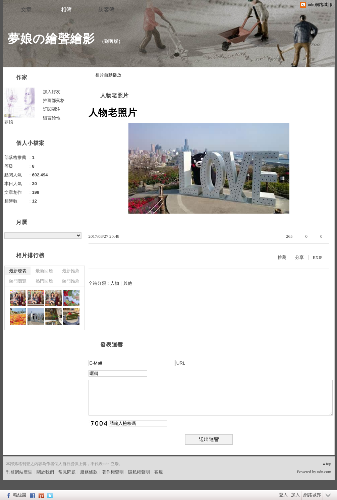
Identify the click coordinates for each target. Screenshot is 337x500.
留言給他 (51, 117)
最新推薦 (70, 270)
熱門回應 (44, 280)
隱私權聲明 (139, 472)
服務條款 (89, 472)
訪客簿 (107, 9)
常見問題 (67, 472)
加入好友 (51, 91)
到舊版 (111, 41)
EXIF (318, 257)
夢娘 (8, 121)
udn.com (324, 471)
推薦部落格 (54, 100)
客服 (158, 472)
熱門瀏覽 (17, 280)
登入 (283, 494)
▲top (326, 463)
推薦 (282, 257)
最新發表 (17, 270)
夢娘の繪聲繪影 (51, 39)
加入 (295, 494)
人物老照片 (114, 95)
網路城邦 (312, 494)
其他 (127, 283)
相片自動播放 (108, 74)
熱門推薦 (70, 280)
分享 (299, 257)
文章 (26, 9)
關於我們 (45, 472)
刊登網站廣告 (19, 472)
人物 (114, 283)
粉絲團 (19, 494)
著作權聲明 (113, 472)
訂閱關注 (51, 109)
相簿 (66, 9)
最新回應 (44, 270)
